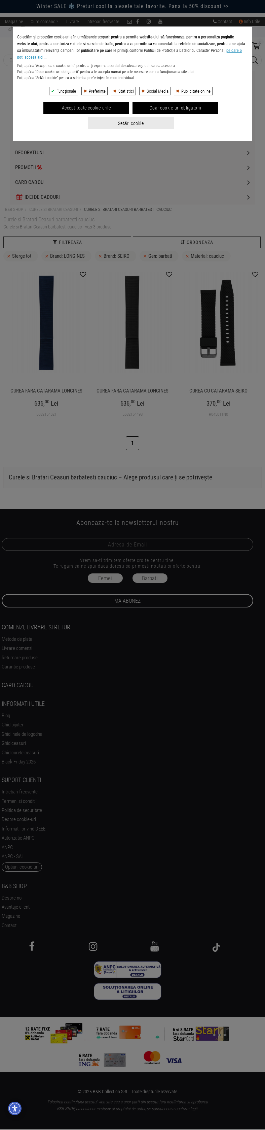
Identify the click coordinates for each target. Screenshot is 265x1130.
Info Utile (249, 21)
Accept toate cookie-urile (86, 189)
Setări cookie (131, 204)
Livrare (72, 21)
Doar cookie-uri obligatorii (175, 189)
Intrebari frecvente (102, 21)
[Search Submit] (253, 60)
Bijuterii (25, 78)
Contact (222, 21)
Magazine (14, 21)
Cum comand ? (45, 21)
